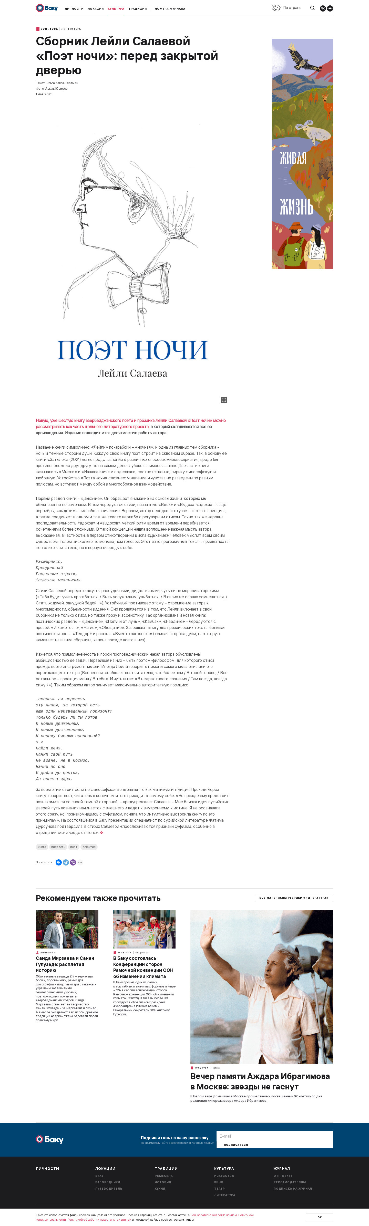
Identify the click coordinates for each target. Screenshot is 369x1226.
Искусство (224, 1176)
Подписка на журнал (293, 1188)
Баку (99, 1176)
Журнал (282, 1168)
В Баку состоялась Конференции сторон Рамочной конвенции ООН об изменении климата (143, 967)
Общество (142, 952)
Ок (319, 1217)
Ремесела (164, 1176)
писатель (58, 847)
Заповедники (107, 1182)
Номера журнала (170, 9)
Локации (96, 9)
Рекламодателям (290, 1182)
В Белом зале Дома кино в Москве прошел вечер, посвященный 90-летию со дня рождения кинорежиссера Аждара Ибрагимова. (256, 1098)
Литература (71, 29)
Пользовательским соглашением (213, 1215)
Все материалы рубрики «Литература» (294, 898)
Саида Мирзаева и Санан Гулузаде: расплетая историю (65, 964)
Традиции (137, 9)
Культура (116, 9)
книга (42, 847)
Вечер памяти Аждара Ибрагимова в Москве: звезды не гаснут (260, 1081)
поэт (73, 847)
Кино (216, 1068)
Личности (74, 9)
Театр (219, 1188)
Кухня (160, 1188)
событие (89, 847)
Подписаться (236, 1145)
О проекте (283, 1176)
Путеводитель (108, 1188)
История (163, 1182)
